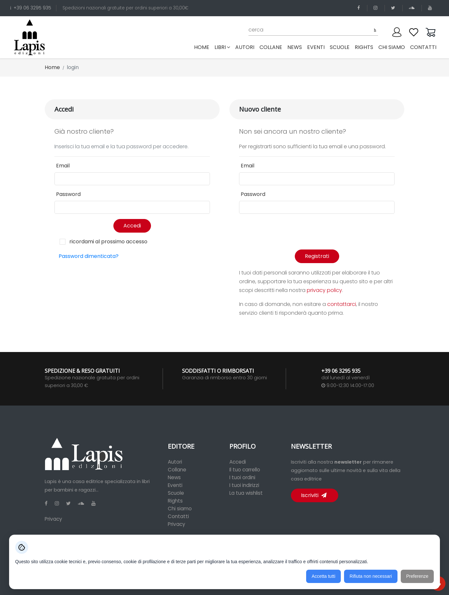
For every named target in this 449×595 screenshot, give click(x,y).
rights (364, 47)
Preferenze (417, 576)
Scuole (176, 493)
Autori (175, 461)
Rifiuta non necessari (371, 576)
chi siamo (391, 47)
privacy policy (324, 290)
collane (270, 47)
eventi (316, 47)
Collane (177, 469)
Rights (175, 500)
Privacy (53, 519)
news (294, 47)
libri (222, 47)
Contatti (178, 516)
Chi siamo (180, 508)
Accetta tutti (323, 576)
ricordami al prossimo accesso (108, 241)
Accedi (132, 225)
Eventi (175, 485)
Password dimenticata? (89, 256)
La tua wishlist (246, 493)
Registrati (317, 256)
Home (203, 47)
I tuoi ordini (242, 477)
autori (244, 47)
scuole (340, 47)
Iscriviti (314, 495)
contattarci (341, 304)
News (174, 477)
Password (68, 194)
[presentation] (288, 231)
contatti (423, 47)
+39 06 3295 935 (30, 8)
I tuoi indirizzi (244, 485)
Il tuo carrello (244, 469)
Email (63, 165)
